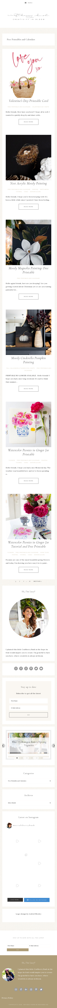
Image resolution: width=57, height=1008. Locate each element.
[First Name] (28, 701)
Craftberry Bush (28, 17)
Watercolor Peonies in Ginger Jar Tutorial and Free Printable (28, 544)
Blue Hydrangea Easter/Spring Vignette (29, 743)
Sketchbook (44, 189)
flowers (12, 460)
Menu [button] (30, 3)
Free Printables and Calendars (19, 107)
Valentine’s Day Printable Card (28, 101)
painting (35, 189)
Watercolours (35, 191)
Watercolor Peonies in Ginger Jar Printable (28, 452)
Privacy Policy (7, 998)
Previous (3, 746)
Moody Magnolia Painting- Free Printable (29, 270)
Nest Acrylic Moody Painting (28, 183)
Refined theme (29, 1004)
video (26, 191)
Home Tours (44, 552)
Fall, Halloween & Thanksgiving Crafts (20, 368)
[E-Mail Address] (28, 708)
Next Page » (38, 581)
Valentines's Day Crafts (40, 107)
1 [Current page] (15, 581)
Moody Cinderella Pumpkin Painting (28, 360)
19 (29, 581)
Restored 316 (43, 1004)
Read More (28, 122)
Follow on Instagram (37, 900)
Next (54, 746)
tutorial (19, 191)
